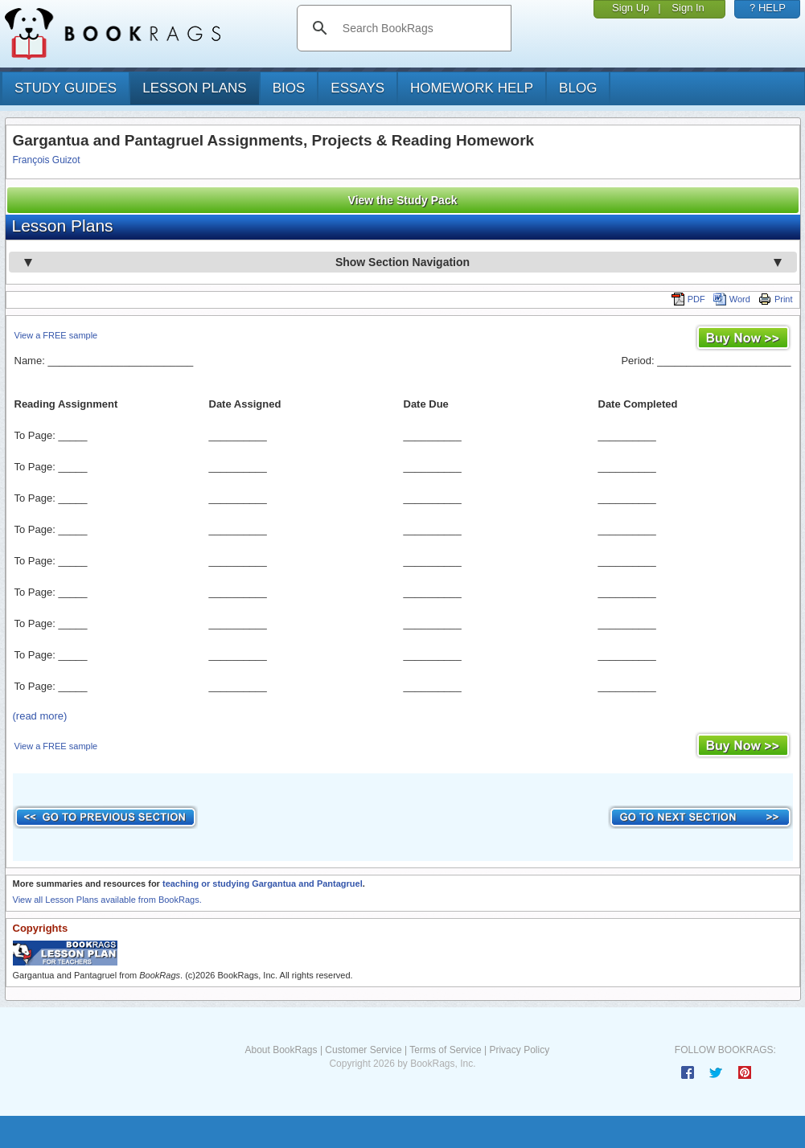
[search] (421, 28)
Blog (578, 88)
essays (357, 88)
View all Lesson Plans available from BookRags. (107, 899)
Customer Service (363, 1050)
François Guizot (46, 160)
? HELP (768, 8)
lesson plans (194, 88)
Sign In (688, 8)
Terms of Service (445, 1050)
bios (289, 88)
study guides (65, 88)
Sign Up (630, 8)
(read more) (40, 716)
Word (731, 299)
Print (775, 299)
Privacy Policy (519, 1050)
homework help (471, 88)
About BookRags (280, 1050)
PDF (688, 299)
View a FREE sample (56, 335)
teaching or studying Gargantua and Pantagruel (262, 883)
